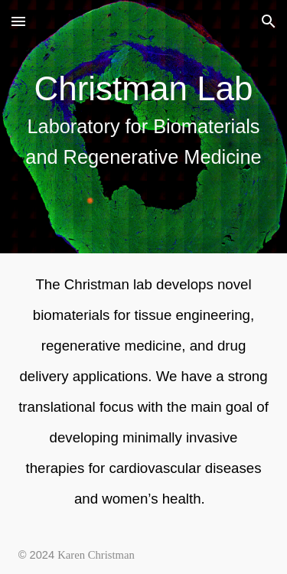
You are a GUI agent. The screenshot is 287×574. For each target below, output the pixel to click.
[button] (18, 21)
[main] (144, 126)
